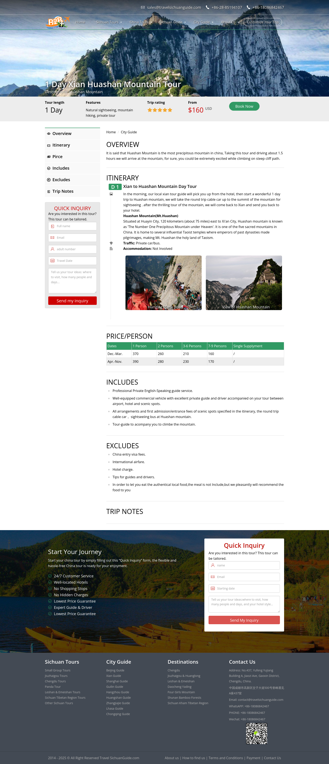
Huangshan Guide (118, 698)
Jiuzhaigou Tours (56, 676)
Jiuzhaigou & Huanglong (184, 676)
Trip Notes (60, 191)
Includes (58, 168)
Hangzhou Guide (117, 692)
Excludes (58, 179)
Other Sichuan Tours (59, 703)
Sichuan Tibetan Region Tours (65, 698)
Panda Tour (53, 687)
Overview (59, 133)
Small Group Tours (57, 670)
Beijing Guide (115, 670)
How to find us (193, 758)
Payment (253, 758)
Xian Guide (113, 676)
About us (172, 758)
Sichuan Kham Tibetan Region (188, 703)
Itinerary (58, 145)
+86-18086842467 (268, 7)
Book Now (244, 106)
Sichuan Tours (107, 22)
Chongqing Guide (118, 714)
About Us (228, 22)
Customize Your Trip (263, 22)
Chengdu (174, 670)
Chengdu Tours (55, 681)
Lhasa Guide (114, 708)
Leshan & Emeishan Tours (62, 692)
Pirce (55, 156)
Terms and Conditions (226, 758)
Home (80, 22)
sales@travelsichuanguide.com (174, 7)
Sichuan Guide (171, 22)
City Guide (202, 22)
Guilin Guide (114, 687)
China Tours (139, 22)
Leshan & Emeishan (181, 681)
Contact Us (272, 758)
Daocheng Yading (179, 687)
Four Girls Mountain (181, 692)
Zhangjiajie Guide (118, 703)
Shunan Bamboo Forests (184, 698)
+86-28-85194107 (227, 7)
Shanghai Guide (117, 681)
